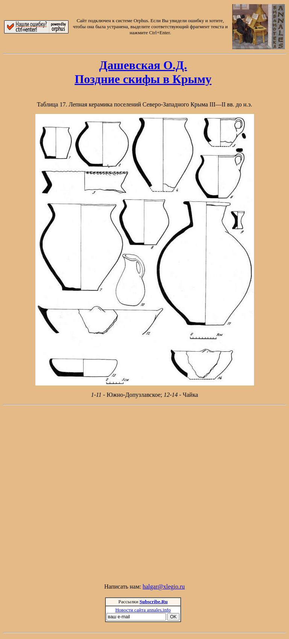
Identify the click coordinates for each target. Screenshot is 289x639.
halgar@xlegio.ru (164, 586)
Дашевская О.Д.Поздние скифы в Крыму (143, 72)
